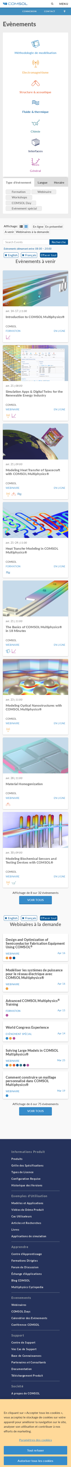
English (12, 255)
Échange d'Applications (26, 1274)
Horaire (59, 182)
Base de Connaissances (26, 1356)
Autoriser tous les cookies (35, 1460)
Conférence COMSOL (25, 1325)
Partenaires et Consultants (28, 1362)
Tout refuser (35, 1450)
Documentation (21, 1369)
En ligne (38, 226)
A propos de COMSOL (25, 1393)
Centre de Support (23, 1342)
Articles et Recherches (26, 1223)
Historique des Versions (26, 1185)
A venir (9, 232)
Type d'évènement (18, 182)
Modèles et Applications (27, 1203)
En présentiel (53, 226)
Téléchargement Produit (27, 1375)
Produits (17, 1159)
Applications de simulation (28, 1236)
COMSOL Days (20, 1311)
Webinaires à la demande (32, 232)
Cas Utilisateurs (21, 1216)
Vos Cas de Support (24, 1349)
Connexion (29, 11)
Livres (15, 1229)
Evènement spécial (24, 208)
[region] (35, 1433)
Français (30, 255)
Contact (49, 11)
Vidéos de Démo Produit (27, 1210)
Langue (43, 182)
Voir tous (35, 900)
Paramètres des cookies (35, 1440)
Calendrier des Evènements (29, 1318)
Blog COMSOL (20, 1280)
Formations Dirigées (24, 1260)
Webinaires (18, 1305)
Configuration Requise (26, 1179)
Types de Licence (22, 1172)
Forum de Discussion (24, 1267)
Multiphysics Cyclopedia (27, 1287)
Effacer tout (49, 255)
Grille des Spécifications (27, 1165)
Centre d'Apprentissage (26, 1254)
